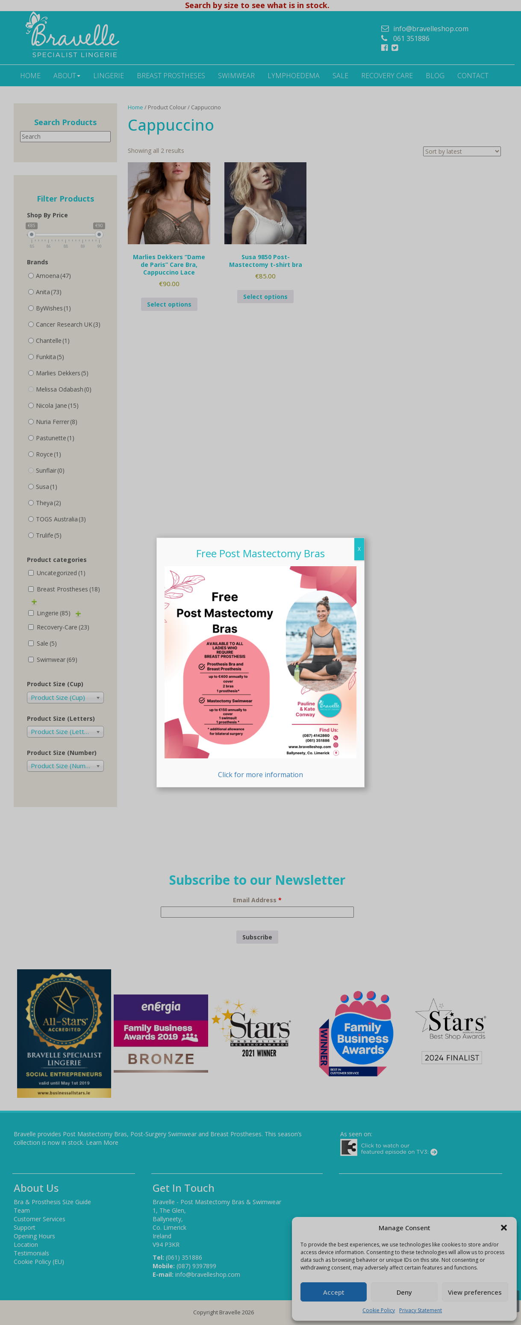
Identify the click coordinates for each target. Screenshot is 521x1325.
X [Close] (359, 549)
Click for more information (261, 672)
